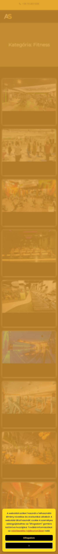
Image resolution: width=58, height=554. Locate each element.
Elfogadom (29, 538)
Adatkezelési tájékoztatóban (27, 530)
